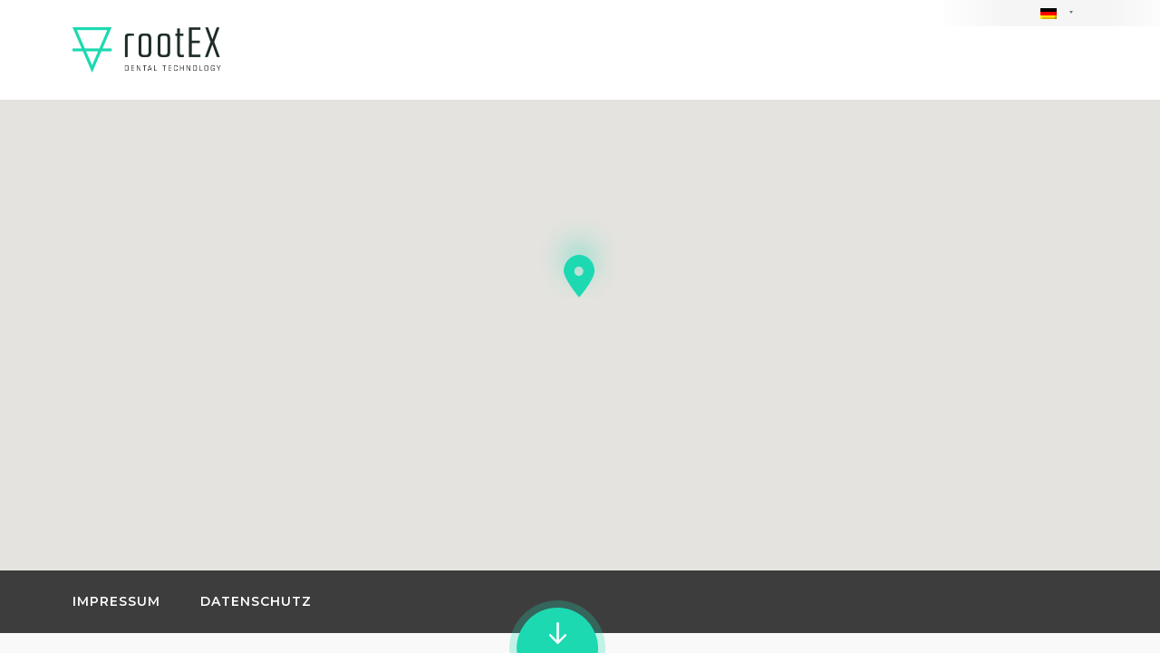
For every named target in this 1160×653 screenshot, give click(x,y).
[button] (580, 243)
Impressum (116, 601)
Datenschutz (256, 601)
